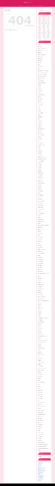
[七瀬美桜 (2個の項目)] (45, 31)
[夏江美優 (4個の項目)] (40, 26)
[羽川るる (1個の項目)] (49, 37)
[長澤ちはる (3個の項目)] (40, 28)
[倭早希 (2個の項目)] (49, 30)
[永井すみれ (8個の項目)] (44, 21)
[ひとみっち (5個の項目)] (40, 25)
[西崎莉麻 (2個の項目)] (49, 31)
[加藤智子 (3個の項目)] (40, 27)
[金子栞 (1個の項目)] (44, 37)
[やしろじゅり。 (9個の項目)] (48, 19)
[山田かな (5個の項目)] (49, 23)
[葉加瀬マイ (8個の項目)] (40, 21)
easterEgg (39, 480)
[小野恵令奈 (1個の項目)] (44, 35)
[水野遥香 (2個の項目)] (40, 34)
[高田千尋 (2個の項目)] (49, 32)
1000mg (39, 474)
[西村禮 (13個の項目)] (42, 17)
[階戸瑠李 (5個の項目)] (45, 23)
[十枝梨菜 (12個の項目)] (45, 17)
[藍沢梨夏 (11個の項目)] (40, 18)
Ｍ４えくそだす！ (40, 479)
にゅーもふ (39, 464)
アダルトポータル (40, 471)
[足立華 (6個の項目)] (39, 23)
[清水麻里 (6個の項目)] (42, 22)
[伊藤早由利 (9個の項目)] (40, 19)
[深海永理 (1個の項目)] (49, 35)
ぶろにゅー (39, 466)
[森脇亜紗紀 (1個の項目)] (40, 37)
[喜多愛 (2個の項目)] (42, 32)
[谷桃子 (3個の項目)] (44, 27)
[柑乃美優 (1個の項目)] (45, 36)
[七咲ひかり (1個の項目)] (40, 36)
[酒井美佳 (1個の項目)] (40, 35)
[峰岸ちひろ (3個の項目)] (48, 26)
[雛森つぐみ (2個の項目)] (45, 32)
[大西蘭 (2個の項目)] (39, 32)
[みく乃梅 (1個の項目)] (41, 39)
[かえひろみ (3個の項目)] (44, 30)
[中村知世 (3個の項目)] (48, 27)
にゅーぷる (39, 465)
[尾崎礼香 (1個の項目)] (49, 36)
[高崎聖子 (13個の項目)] (39, 17)
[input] (44, 10)
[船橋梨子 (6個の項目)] (39, 22)
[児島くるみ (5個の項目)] (44, 25)
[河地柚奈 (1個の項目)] (49, 34)
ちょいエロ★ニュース (41, 475)
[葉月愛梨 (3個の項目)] (40, 30)
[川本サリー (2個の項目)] (40, 31)
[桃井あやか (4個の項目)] (49, 25)
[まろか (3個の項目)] (49, 28)
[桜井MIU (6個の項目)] (42, 23)
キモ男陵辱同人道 (40, 476)
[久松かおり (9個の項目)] (48, 18)
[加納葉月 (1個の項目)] (44, 34)
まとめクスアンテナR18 (41, 470)
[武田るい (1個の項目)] (47, 39)
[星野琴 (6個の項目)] (46, 22)
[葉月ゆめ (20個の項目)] (40, 16)
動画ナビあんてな (40, 469)
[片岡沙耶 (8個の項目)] (49, 21)
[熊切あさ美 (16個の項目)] (44, 16)
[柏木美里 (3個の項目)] (45, 28)
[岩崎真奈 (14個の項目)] (49, 16)
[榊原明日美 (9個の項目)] (44, 19)
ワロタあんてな (40, 461)
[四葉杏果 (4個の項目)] (44, 26)
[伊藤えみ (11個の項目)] (49, 17)
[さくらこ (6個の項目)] (49, 22)
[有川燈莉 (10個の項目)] (44, 18)
